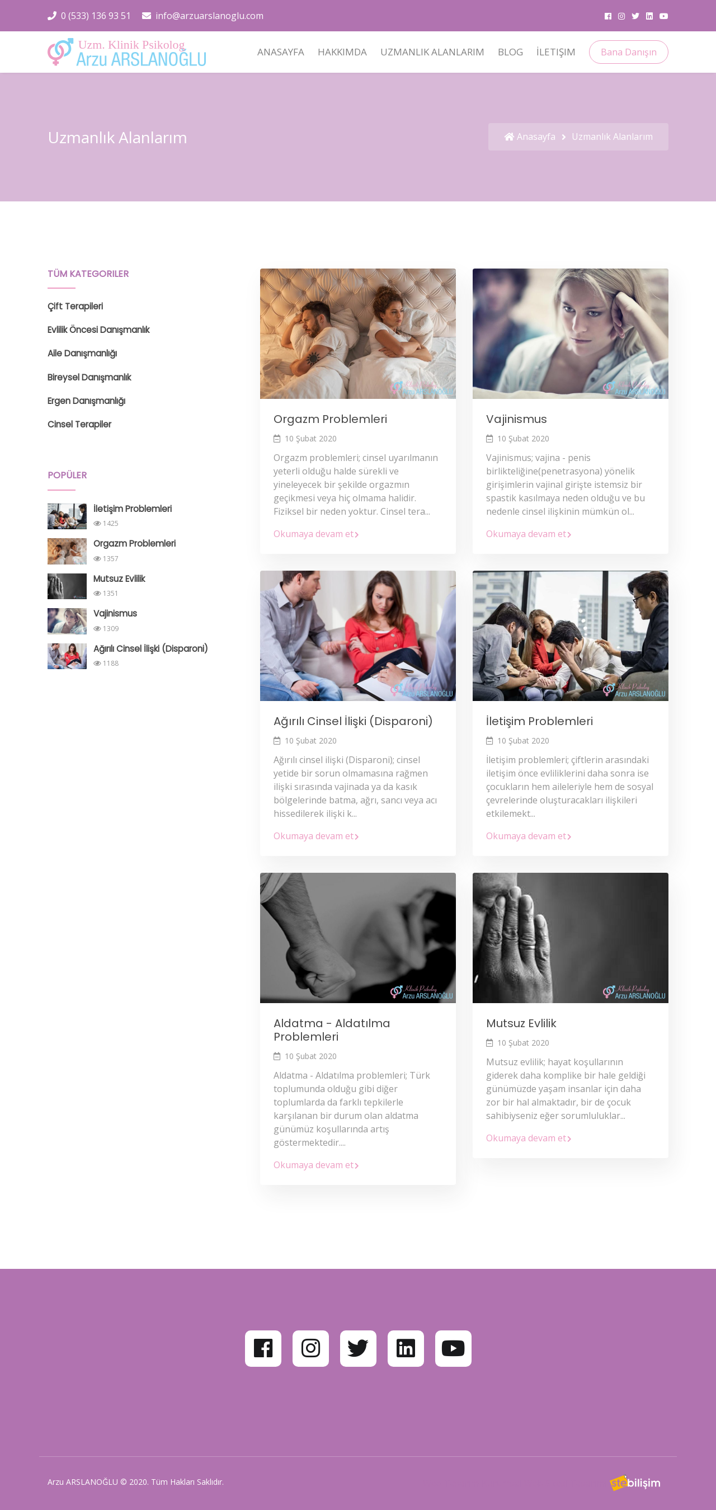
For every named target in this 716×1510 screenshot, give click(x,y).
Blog (510, 51)
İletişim (556, 51)
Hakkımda (342, 51)
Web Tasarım (451, 1483)
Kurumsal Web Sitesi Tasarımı (544, 1483)
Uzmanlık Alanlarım (432, 51)
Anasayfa (280, 51)
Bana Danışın (629, 52)
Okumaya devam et (316, 534)
